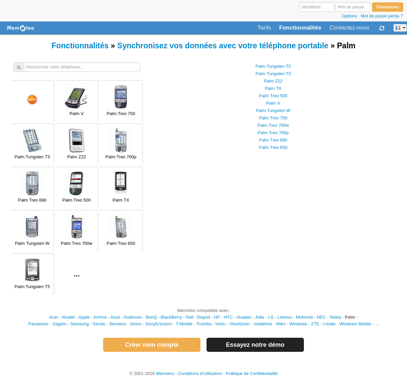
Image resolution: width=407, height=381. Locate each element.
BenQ (151, 317)
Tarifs (264, 28)
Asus (115, 317)
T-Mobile (184, 323)
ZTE (315, 323)
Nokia (335, 317)
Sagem (59, 323)
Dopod (203, 317)
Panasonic (38, 323)
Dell (189, 317)
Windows (298, 323)
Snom (135, 323)
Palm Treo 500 (273, 95)
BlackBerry (171, 317)
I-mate (329, 323)
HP (217, 317)
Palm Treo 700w (273, 125)
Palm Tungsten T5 (273, 66)
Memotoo (165, 373)
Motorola (304, 317)
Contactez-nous (349, 28)
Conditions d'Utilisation (200, 373)
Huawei (244, 317)
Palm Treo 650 (273, 147)
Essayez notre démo (255, 344)
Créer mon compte (152, 344)
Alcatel (68, 317)
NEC (321, 317)
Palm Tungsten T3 (273, 73)
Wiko (280, 323)
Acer (53, 317)
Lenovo (285, 317)
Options (349, 15)
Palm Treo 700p (273, 132)
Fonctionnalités (300, 28)
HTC (228, 317)
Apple (84, 317)
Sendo (99, 323)
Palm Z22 (273, 81)
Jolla (259, 317)
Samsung (79, 323)
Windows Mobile (355, 323)
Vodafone (263, 323)
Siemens (117, 323)
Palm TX (273, 88)
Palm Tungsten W (273, 110)
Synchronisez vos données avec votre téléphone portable (222, 45)
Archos (100, 317)
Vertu (220, 323)
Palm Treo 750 (273, 117)
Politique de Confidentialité (252, 373)
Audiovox (133, 317)
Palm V (273, 103)
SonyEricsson (158, 323)
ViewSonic (239, 323)
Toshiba (204, 323)
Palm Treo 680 (273, 140)
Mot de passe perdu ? (382, 15)
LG (271, 317)
